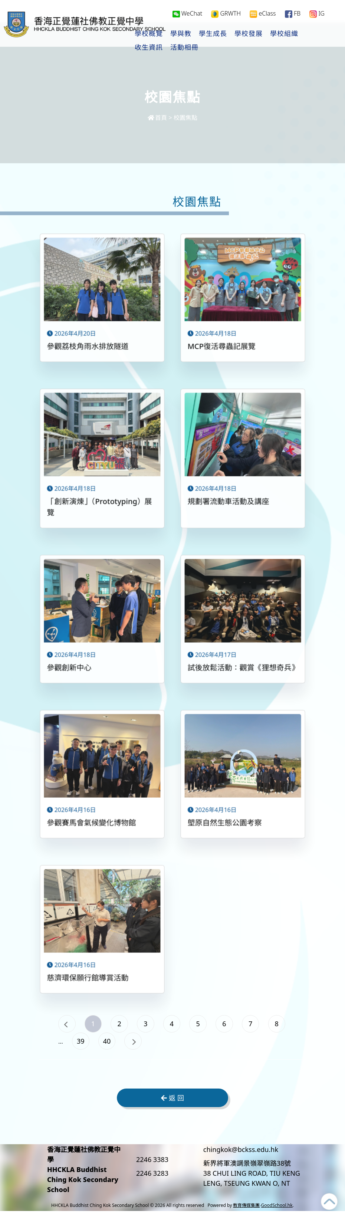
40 (177, 1047)
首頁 (157, 118)
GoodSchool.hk (277, 1215)
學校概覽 (149, 33)
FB (292, 13)
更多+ (317, 33)
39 (146, 1047)
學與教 (181, 33)
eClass (263, 13)
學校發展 (249, 33)
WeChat (187, 13)
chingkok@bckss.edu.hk (240, 1159)
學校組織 (284, 33)
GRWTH (226, 13)
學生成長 (213, 33)
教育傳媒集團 (246, 1215)
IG (317, 13)
